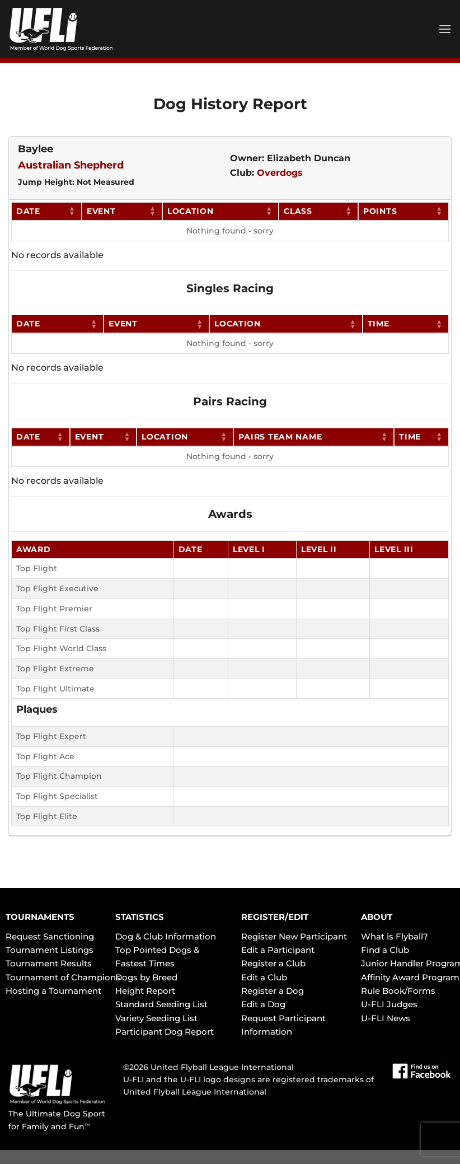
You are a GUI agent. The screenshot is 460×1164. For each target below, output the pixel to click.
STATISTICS (139, 916)
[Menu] (445, 29)
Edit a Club (264, 977)
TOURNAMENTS (40, 916)
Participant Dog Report (164, 1031)
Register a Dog (272, 990)
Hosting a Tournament (53, 990)
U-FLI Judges (389, 1004)
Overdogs (280, 172)
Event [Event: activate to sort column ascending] (101, 211)
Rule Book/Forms (398, 990)
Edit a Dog (263, 1004)
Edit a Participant (278, 950)
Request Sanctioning (50, 936)
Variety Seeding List (156, 1018)
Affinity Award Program (410, 977)
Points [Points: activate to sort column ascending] (380, 211)
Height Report (145, 990)
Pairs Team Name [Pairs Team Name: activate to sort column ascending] (280, 437)
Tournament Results (49, 963)
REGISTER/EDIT (274, 916)
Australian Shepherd (71, 165)
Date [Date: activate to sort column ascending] (28, 211)
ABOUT (376, 916)
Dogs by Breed (146, 977)
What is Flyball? (394, 936)
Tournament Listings (49, 950)
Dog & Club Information (165, 936)
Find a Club (385, 950)
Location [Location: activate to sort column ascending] (190, 211)
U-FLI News (385, 1018)
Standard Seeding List (161, 1004)
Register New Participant (294, 936)
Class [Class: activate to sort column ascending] (298, 211)
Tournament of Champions (63, 977)
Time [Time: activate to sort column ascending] (378, 324)
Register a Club (273, 963)
